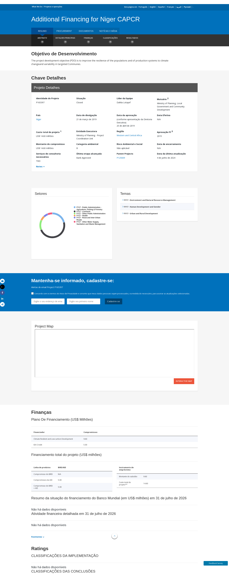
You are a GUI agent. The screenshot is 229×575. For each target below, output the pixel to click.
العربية (178, 7)
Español (161, 7)
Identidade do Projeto (47, 98)
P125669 (121, 157)
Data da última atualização (171, 153)
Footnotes (36, 536)
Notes (39, 166)
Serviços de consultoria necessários (48, 155)
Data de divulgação (86, 115)
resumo (42, 31)
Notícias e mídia (108, 31)
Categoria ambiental (87, 144)
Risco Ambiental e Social (129, 144)
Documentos (86, 31)
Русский (187, 7)
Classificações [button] (110, 41)
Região (120, 131)
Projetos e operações (53, 6)
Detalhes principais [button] (65, 41)
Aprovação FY (165, 132)
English (153, 7)
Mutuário (162, 99)
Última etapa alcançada (89, 153)
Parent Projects (125, 153)
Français (170, 7)
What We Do (37, 6)
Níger (38, 119)
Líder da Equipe (125, 98)
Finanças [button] (88, 41)
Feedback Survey (216, 563)
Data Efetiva (163, 115)
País (38, 115)
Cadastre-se (113, 301)
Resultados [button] (132, 41)
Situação (81, 98)
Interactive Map (184, 381)
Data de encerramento (169, 144)
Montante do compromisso (50, 144)
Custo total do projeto (48, 132)
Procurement (64, 31)
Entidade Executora (86, 131)
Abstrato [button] (42, 41)
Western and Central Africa (129, 135)
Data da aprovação (127, 115)
